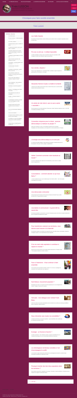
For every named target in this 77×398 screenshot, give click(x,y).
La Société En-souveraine (39, 1)
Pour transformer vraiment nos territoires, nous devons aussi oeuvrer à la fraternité (15, 74)
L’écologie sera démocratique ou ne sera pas (45, 139)
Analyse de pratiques (26, 1)
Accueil (4, 1)
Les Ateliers (50, 1)
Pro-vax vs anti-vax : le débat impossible (44, 52)
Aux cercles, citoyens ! (38, 68)
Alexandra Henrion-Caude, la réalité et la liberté (46, 84)
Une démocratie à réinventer (40, 192)
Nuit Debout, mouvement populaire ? (42, 282)
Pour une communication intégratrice (14, 109)
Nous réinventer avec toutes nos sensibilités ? (45, 316)
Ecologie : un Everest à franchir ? (41, 332)
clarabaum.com (24, 396)
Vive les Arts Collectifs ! (12, 112)
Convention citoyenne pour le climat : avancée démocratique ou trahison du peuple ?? (15, 52)
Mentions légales (5, 389)
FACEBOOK (72, 1)
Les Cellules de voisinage (62, 1)
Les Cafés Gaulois (37, 36)
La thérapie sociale (13, 1)
